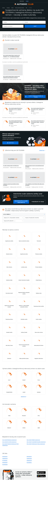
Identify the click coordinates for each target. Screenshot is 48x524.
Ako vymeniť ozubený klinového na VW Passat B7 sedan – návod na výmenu (37, 122)
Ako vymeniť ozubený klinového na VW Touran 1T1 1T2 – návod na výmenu (15, 110)
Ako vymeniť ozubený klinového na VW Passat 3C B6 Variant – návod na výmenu (15, 122)
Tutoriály (8, 7)
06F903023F (29, 456)
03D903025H (5, 458)
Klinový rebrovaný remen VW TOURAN (36, 96)
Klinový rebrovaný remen (19, 7)
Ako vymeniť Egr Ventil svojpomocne (9, 441)
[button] (24, 214)
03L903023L (29, 462)
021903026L (4, 460)
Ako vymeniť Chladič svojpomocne (33, 440)
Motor (12, 7)
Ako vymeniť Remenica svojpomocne (9, 440)
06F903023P (4, 462)
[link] (13, 51)
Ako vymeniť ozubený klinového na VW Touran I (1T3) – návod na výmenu (37, 110)
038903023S (29, 460)
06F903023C (4, 456)
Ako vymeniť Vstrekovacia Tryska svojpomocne (36, 443)
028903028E (29, 458)
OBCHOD (22, 1)
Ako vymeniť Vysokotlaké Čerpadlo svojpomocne (36, 441)
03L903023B (4, 464)
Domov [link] (3, 7)
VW (26, 7)
